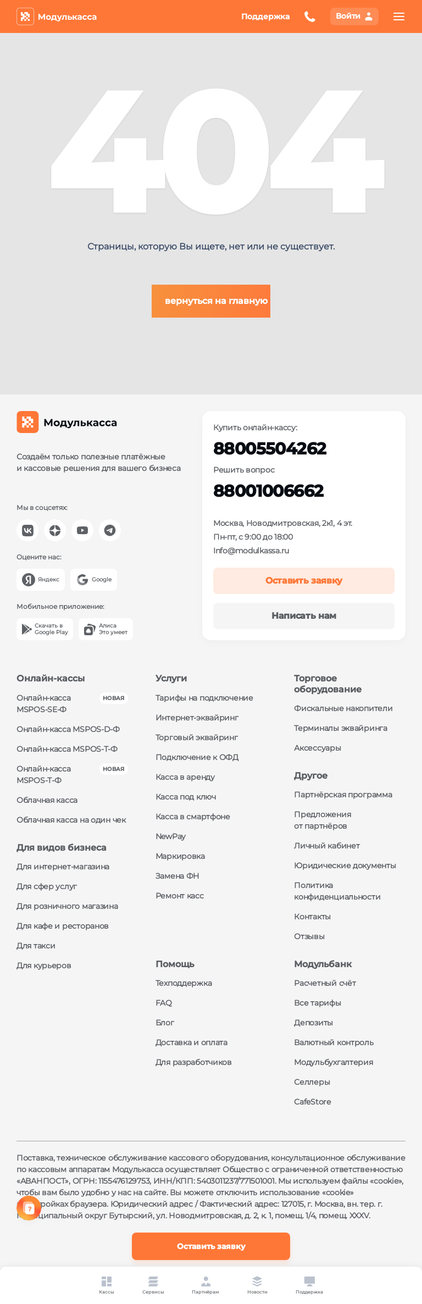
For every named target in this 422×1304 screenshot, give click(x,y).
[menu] (399, 16)
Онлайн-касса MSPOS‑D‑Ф (68, 729)
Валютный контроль (333, 1042)
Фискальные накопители (343, 708)
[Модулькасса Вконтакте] (27, 530)
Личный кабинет (326, 846)
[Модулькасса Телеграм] (110, 530)
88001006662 (268, 491)
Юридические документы (345, 865)
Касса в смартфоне (193, 817)
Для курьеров (43, 965)
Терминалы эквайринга (340, 728)
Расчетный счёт (325, 983)
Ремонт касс (180, 896)
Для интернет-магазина (62, 867)
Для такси (35, 946)
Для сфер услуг (46, 886)
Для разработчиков (194, 1062)
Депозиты (313, 1023)
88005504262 (269, 449)
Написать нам (303, 616)
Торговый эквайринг (197, 737)
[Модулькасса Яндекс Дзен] (55, 530)
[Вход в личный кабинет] (354, 16)
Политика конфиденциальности (337, 891)
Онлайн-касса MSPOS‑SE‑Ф (43, 703)
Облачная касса (46, 800)
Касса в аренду (185, 777)
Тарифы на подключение (204, 698)
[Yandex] (40, 580)
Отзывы (309, 936)
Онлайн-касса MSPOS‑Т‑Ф (67, 749)
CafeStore (312, 1102)
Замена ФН (177, 876)
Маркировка (180, 856)
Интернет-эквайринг (197, 718)
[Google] (93, 580)
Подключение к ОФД (197, 757)
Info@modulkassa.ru (251, 551)
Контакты (312, 917)
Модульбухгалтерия (333, 1062)
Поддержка (265, 16)
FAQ (164, 1003)
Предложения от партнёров (322, 820)
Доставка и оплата (191, 1042)
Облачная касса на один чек (71, 820)
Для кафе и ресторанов (62, 926)
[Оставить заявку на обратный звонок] (309, 16)
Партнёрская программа (343, 795)
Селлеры (312, 1082)
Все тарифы (317, 1003)
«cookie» (386, 1181)
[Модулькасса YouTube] (82, 530)
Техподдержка (184, 983)
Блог (165, 1023)
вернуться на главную (216, 301)
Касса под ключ (186, 797)
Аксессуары (317, 748)
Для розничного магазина (67, 906)
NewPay (171, 836)
